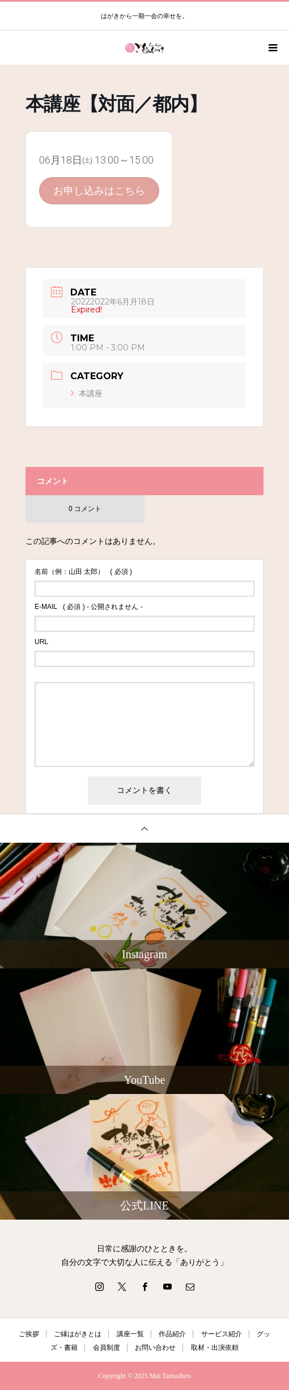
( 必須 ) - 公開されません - (89, 606)
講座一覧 (130, 1334)
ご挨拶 (29, 1334)
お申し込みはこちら (99, 190)
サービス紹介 (221, 1334)
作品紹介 (172, 1334)
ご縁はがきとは (77, 1334)
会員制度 (106, 1348)
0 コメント (85, 509)
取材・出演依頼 (215, 1348)
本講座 (87, 393)
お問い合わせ (155, 1348)
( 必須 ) (83, 571)
